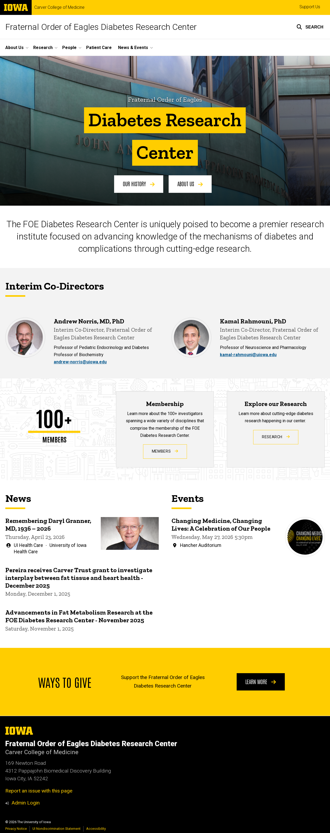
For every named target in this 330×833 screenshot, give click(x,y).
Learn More (260, 681)
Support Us (309, 6)
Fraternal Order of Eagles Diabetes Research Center (101, 27)
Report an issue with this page (38, 791)
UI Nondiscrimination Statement (56, 829)
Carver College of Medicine (59, 7)
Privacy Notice (16, 829)
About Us (190, 183)
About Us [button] (14, 47)
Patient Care (99, 47)
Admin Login (25, 803)
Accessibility (96, 829)
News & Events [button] (133, 47)
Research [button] (43, 47)
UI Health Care (28, 545)
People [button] (69, 47)
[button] (310, 27)
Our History (139, 183)
